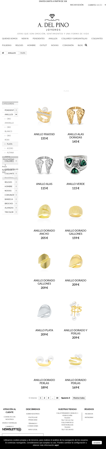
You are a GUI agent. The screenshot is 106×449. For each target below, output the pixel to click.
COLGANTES (97, 38)
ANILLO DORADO (75, 280)
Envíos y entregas (9, 423)
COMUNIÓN (68, 45)
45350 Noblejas (67, 425)
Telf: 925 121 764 (67, 420)
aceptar (96, 443)
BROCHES (9, 203)
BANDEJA (9, 199)
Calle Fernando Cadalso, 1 (67, 413)
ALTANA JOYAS (9, 154)
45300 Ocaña (67, 415)
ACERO (9, 148)
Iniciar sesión (77, 5)
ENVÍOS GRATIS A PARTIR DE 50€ (53, 1)
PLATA (9, 144)
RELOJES (19, 45)
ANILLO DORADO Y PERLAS (75, 332)
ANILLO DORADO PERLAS (44, 381)
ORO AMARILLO (9, 121)
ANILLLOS (53, 38)
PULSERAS (6, 45)
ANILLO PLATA (44, 330)
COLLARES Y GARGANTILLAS (74, 38)
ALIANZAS (9, 208)
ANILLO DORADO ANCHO (44, 232)
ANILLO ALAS (44, 183)
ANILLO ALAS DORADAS (76, 136)
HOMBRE (31, 45)
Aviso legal (32, 429)
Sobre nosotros (32, 414)
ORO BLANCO (8, 129)
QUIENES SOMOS (9, 38)
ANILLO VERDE (76, 183)
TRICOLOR (9, 212)
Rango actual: (8, 232)
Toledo (67, 418)
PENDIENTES (38, 38)
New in (25, 38)
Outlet (43, 45)
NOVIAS (54, 45)
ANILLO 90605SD (44, 134)
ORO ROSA (8, 137)
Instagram (89, 417)
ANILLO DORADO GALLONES (75, 232)
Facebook (89, 414)
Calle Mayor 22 (67, 422)
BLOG (80, 45)
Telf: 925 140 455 (67, 429)
